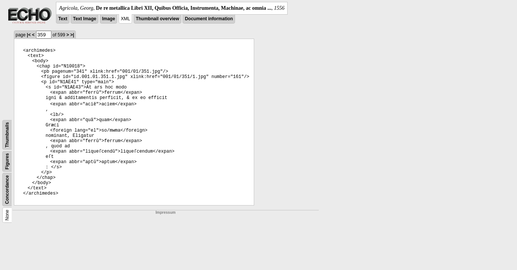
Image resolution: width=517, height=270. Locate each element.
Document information (209, 18)
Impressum (165, 212)
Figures (7, 161)
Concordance (7, 189)
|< (29, 35)
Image (108, 18)
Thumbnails (7, 134)
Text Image (84, 18)
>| (72, 35)
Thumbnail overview (157, 18)
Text (62, 18)
